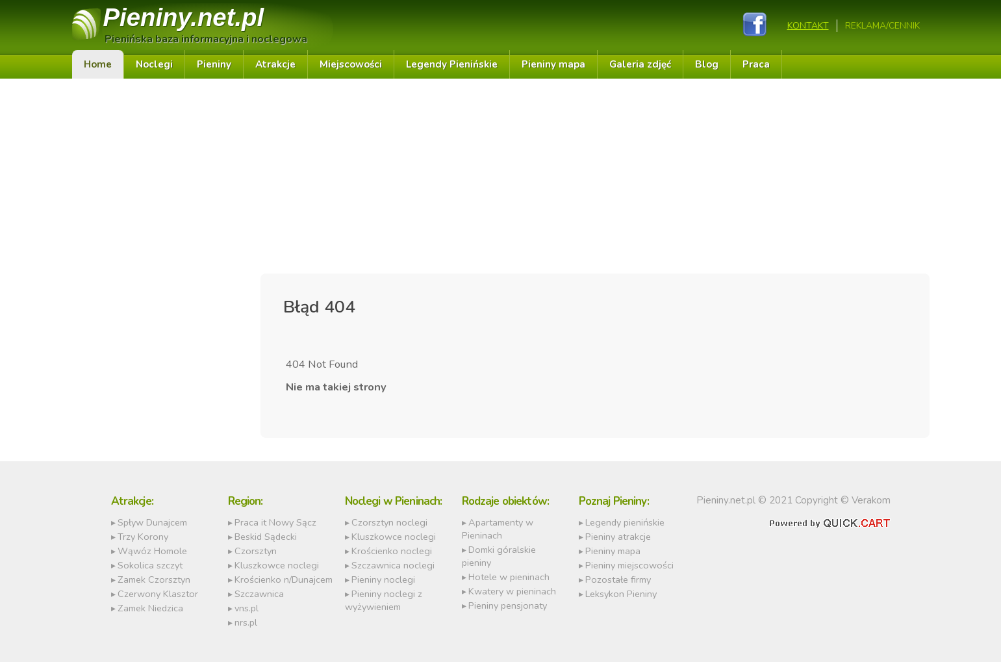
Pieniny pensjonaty (507, 605)
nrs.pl (245, 622)
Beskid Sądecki (265, 536)
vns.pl (246, 608)
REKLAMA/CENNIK (882, 25)
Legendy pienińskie (625, 522)
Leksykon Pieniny (621, 593)
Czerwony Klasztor (158, 593)
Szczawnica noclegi (393, 565)
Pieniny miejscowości (629, 565)
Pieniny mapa (553, 64)
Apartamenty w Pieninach (497, 529)
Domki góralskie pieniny (499, 556)
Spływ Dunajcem (152, 522)
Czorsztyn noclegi (389, 522)
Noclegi (154, 64)
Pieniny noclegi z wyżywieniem (383, 600)
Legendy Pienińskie (452, 64)
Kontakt (808, 25)
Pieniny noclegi (383, 579)
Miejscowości (351, 64)
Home (98, 64)
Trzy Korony (143, 536)
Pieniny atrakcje (618, 536)
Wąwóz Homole (152, 550)
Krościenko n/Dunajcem (283, 579)
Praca (756, 64)
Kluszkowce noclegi (276, 565)
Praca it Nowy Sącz (275, 522)
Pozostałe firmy (618, 579)
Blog (706, 64)
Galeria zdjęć (640, 64)
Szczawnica (259, 593)
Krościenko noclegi (391, 550)
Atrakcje (275, 64)
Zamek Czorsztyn (154, 579)
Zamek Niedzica (150, 608)
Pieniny (183, 17)
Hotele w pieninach (509, 576)
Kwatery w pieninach (512, 591)
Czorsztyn (255, 550)
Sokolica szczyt (150, 565)
